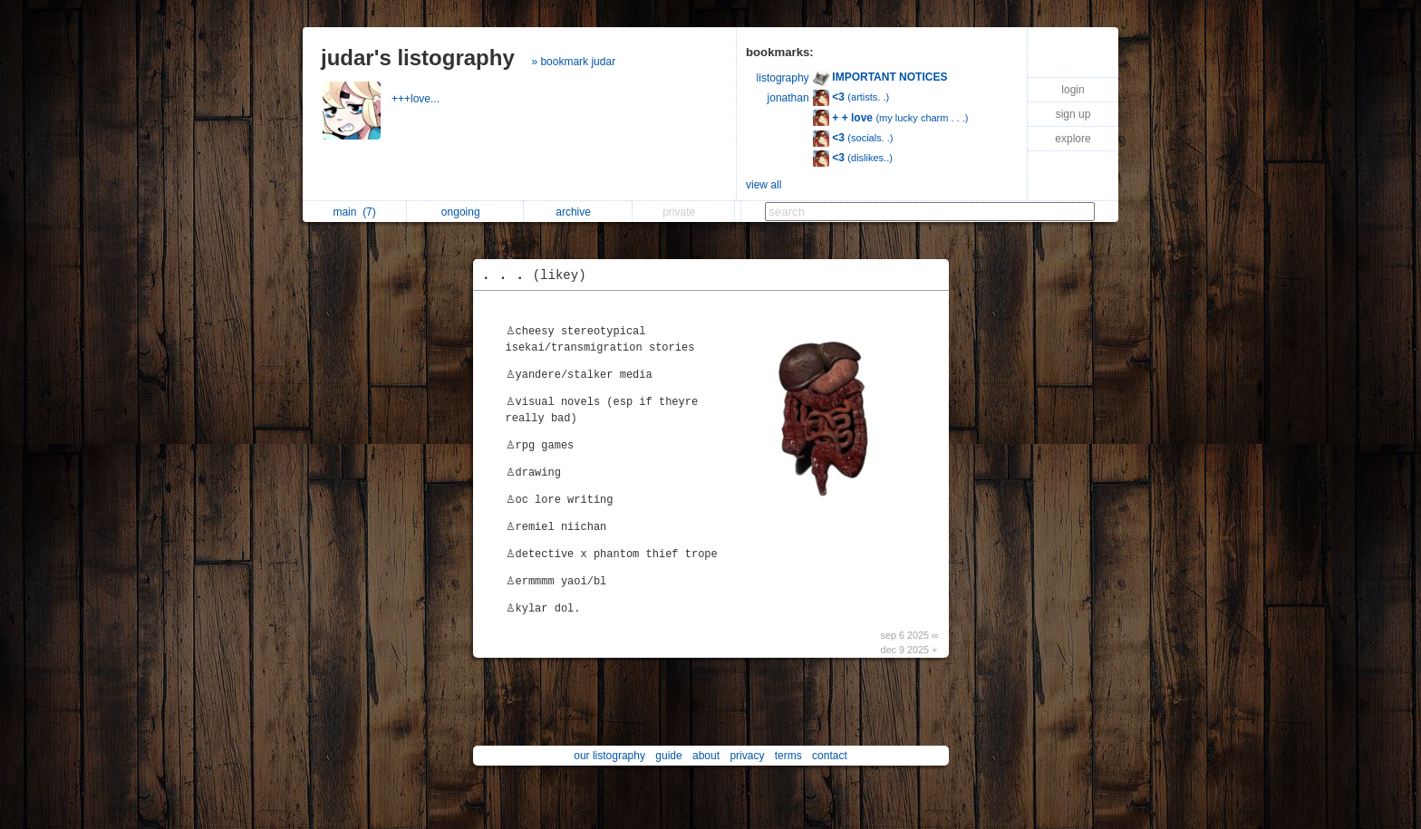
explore (1072, 138)
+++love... (417, 98)
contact (829, 755)
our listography (609, 755)
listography (783, 78)
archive (578, 212)
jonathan (788, 98)
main (354, 212)
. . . (538, 275)
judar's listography (418, 57)
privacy (747, 755)
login (1072, 89)
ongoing (465, 212)
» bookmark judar (573, 61)
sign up (1073, 114)
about (706, 755)
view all (763, 184)
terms (788, 755)
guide (668, 755)
